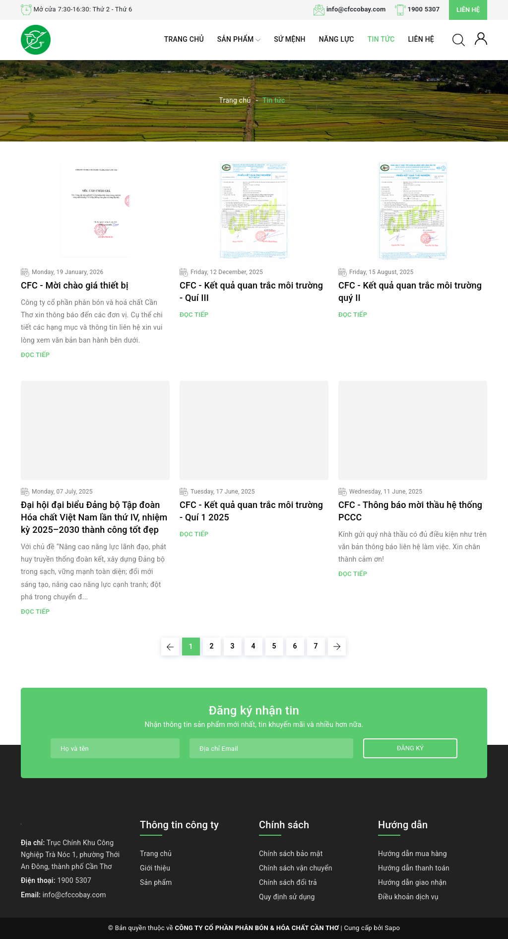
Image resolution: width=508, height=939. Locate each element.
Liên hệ (468, 9)
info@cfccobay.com (356, 9)
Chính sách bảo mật (290, 854)
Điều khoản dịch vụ (408, 897)
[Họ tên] (115, 748)
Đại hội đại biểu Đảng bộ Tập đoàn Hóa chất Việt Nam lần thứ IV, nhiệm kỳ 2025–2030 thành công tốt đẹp (94, 517)
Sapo (392, 928)
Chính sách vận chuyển (295, 868)
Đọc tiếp (35, 355)
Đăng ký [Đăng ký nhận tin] (410, 748)
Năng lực (336, 39)
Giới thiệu (155, 868)
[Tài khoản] (481, 38)
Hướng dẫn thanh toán (413, 868)
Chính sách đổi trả (288, 882)
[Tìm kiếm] (458, 39)
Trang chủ (184, 39)
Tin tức (381, 39)
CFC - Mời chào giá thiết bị (74, 285)
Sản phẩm (238, 40)
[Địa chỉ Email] (271, 748)
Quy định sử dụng (287, 897)
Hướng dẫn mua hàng (412, 854)
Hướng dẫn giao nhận (412, 882)
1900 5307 (424, 9)
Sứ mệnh (290, 39)
